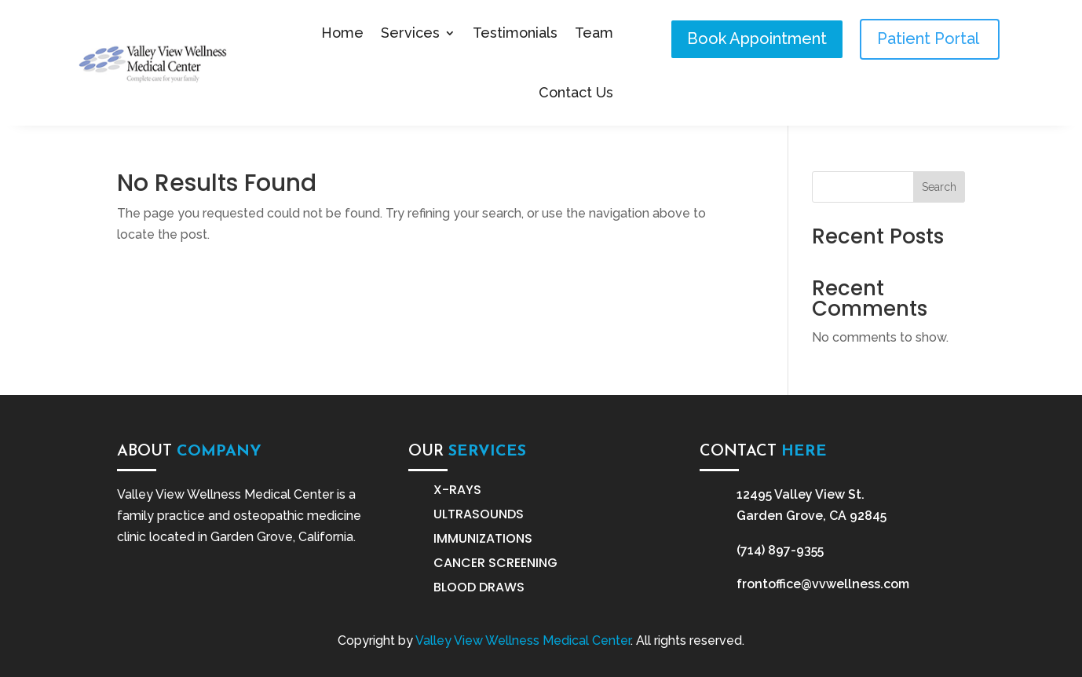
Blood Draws (479, 587)
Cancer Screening (495, 563)
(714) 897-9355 (780, 550)
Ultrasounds (478, 514)
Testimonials (515, 32)
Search (939, 187)
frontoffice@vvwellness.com (823, 583)
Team (594, 32)
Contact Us (576, 92)
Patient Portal (929, 38)
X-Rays (457, 490)
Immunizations (482, 538)
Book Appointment (757, 38)
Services (410, 32)
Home (342, 32)
